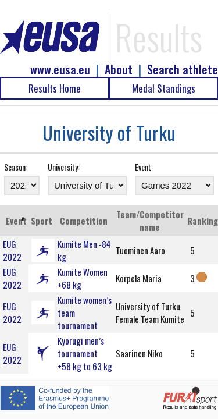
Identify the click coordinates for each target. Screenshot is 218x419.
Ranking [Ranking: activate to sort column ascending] (202, 220)
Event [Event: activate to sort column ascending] (16, 220)
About (119, 69)
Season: (15, 167)
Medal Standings (163, 88)
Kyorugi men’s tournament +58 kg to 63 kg (85, 353)
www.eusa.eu (60, 69)
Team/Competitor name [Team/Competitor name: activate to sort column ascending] (150, 220)
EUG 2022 (12, 250)
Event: (144, 167)
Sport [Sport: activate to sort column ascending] (41, 220)
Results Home (54, 88)
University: (64, 167)
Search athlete (182, 69)
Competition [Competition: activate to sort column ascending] (84, 220)
